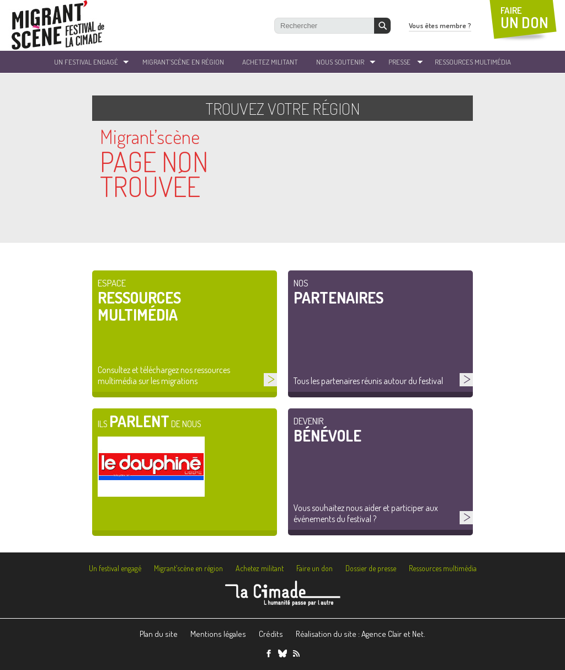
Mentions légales (218, 634)
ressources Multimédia (473, 61)
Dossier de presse (370, 568)
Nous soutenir (340, 61)
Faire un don (314, 568)
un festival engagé (86, 61)
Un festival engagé (115, 568)
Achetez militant (270, 61)
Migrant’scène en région (188, 568)
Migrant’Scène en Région (183, 61)
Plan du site (159, 634)
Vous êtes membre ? (440, 25)
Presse (399, 61)
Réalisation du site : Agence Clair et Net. (360, 634)
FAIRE (524, 17)
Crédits (271, 634)
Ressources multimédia (443, 568)
